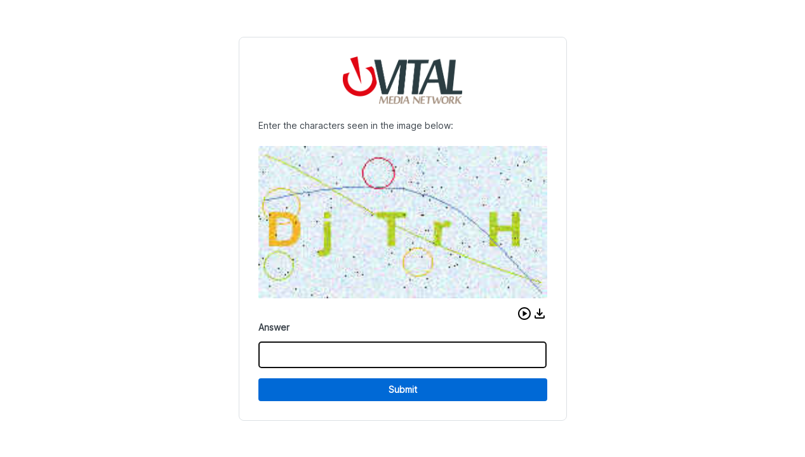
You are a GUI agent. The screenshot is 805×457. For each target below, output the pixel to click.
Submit (403, 389)
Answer (273, 327)
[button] (524, 313)
